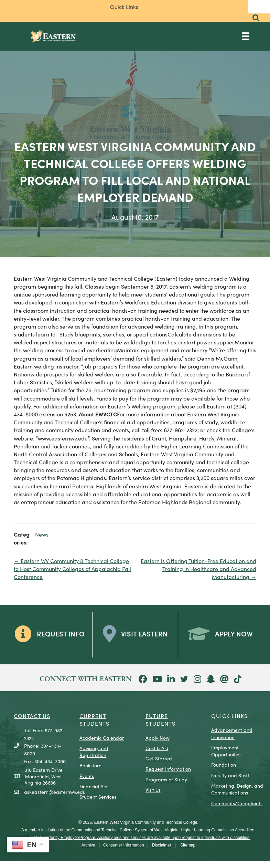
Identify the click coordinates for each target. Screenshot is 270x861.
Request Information (168, 768)
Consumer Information (123, 845)
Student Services (97, 796)
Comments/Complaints (236, 803)
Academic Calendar (101, 737)
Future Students (160, 719)
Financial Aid (93, 786)
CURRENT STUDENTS (94, 719)
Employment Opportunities (226, 751)
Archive (88, 845)
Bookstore (90, 765)
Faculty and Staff (230, 775)
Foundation (223, 764)
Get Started (158, 758)
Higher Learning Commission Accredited (218, 830)
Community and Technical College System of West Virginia (124, 830)
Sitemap (187, 845)
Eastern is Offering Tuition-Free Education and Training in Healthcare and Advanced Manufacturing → (198, 568)
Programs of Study (166, 779)
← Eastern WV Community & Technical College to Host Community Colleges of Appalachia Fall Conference (72, 568)
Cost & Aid (157, 748)
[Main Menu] (245, 36)
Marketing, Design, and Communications (237, 789)
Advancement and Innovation (231, 733)
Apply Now (157, 737)
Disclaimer (161, 845)
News (41, 534)
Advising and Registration (93, 751)
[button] (256, 18)
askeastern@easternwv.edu (55, 791)
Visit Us (153, 789)
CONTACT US (32, 715)
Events (86, 775)
